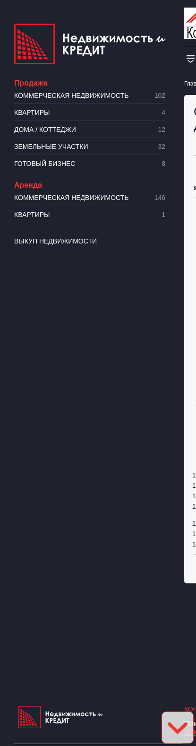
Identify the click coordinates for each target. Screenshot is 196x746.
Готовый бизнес (89, 164)
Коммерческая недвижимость (89, 96)
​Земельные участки (89, 147)
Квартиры (89, 113)
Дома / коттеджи (89, 130)
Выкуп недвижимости (55, 241)
